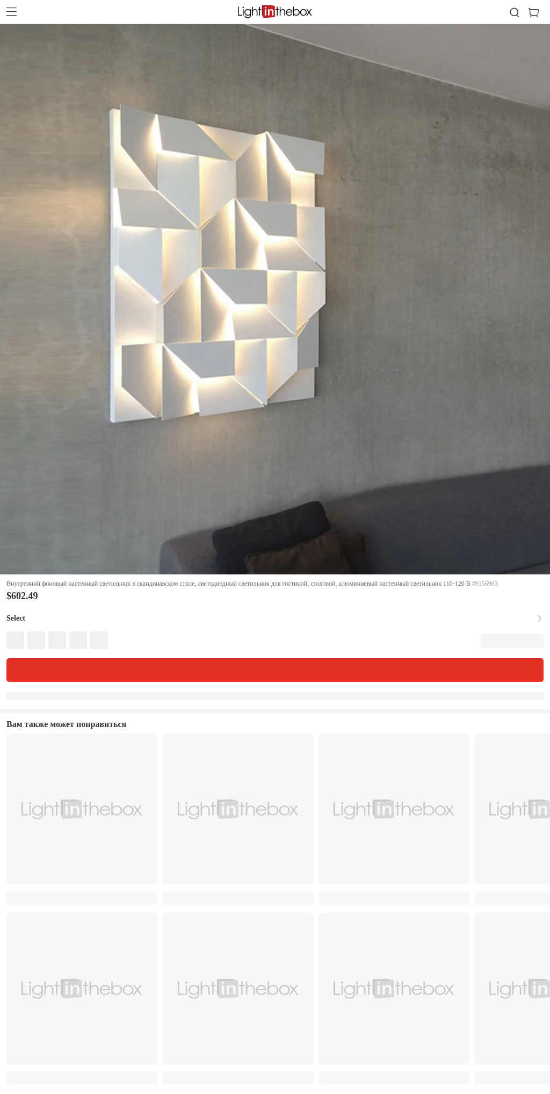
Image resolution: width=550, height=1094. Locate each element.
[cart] (538, 13)
